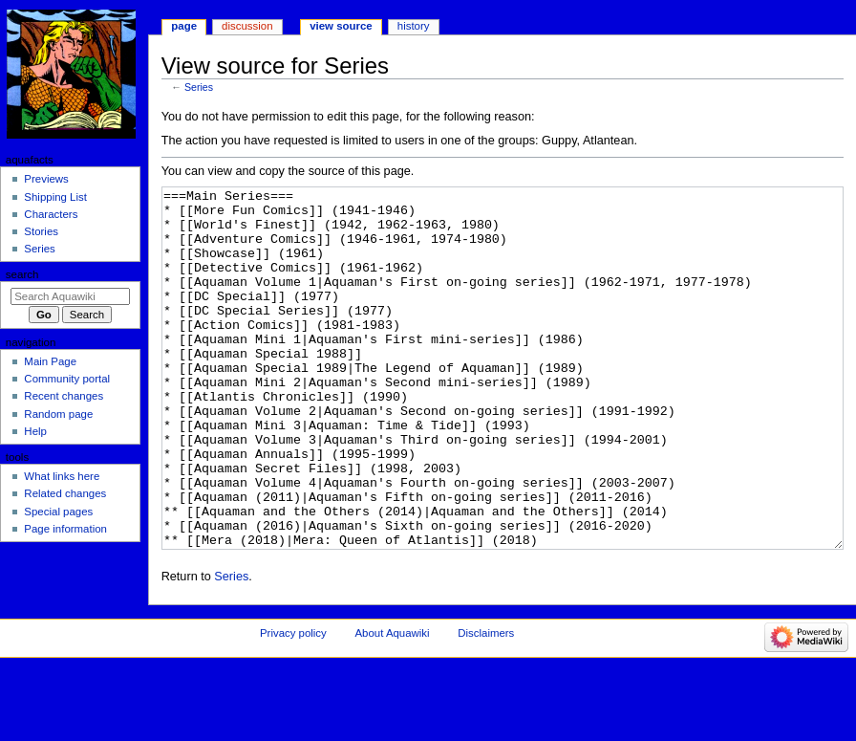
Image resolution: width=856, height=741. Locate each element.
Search (22, 274)
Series (198, 87)
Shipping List (55, 197)
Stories (41, 231)
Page (184, 26)
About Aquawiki (391, 704)
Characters (50, 214)
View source (341, 26)
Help (35, 431)
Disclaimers (486, 704)
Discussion (247, 26)
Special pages (58, 511)
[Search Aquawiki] (70, 296)
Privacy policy (293, 704)
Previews (46, 179)
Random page (58, 414)
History (413, 26)
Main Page (50, 361)
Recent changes (63, 396)
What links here (61, 476)
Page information (65, 528)
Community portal (67, 378)
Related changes (65, 493)
